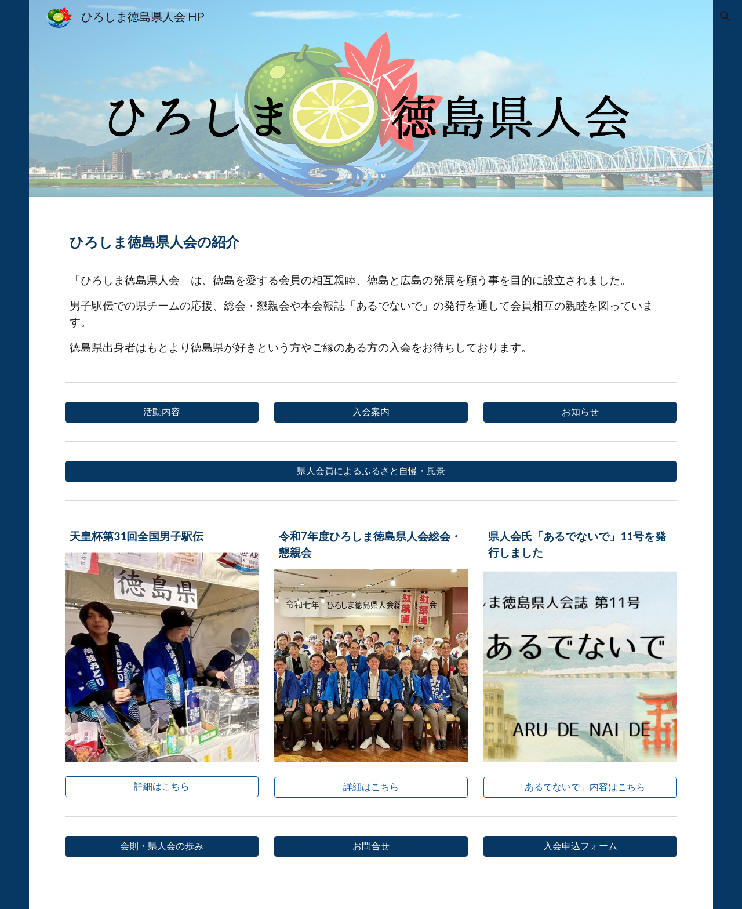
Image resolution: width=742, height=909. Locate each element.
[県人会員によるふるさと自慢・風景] (371, 471)
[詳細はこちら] (162, 786)
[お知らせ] (580, 412)
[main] (371, 237)
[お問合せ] (371, 846)
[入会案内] (371, 412)
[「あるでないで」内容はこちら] (580, 787)
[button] (725, 16)
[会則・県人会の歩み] (162, 846)
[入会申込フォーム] (580, 846)
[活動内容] (162, 412)
